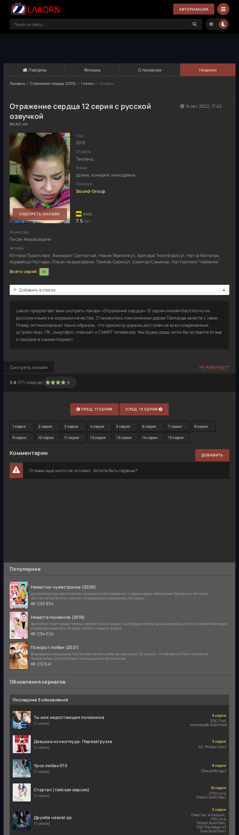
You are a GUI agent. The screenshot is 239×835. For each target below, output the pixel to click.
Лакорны (34, 70)
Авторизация (193, 9)
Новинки (208, 70)
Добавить (212, 455)
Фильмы (92, 70)
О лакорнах (149, 70)
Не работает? (214, 367)
